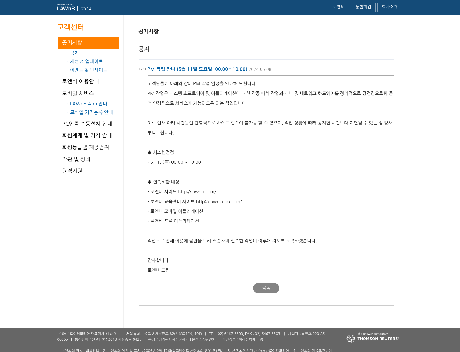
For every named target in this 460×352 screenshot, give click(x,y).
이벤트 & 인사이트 (89, 70)
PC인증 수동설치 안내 (87, 124)
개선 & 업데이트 (86, 61)
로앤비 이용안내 (80, 81)
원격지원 (72, 171)
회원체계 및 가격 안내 (87, 135)
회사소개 (390, 7)
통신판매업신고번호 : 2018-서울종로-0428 (108, 339)
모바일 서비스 (78, 93)
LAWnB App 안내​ (88, 103)
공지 (74, 53)
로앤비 (339, 7)
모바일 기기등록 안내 (91, 112)
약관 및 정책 (76, 159)
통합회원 (363, 7)
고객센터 (70, 27)
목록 (266, 287)
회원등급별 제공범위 (85, 147)
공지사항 (72, 42)
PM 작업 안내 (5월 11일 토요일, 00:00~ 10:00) (197, 69)
